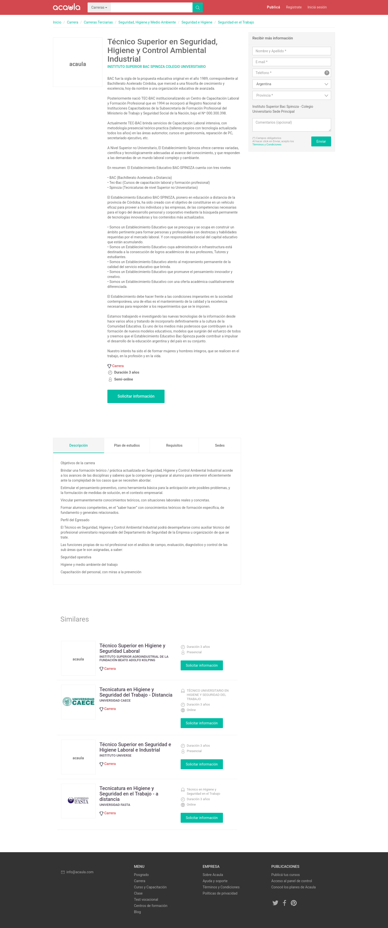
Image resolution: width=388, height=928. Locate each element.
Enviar (321, 141)
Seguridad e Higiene (196, 22)
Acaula (66, 7)
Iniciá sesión (317, 7)
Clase (138, 893)
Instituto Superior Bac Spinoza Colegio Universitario (156, 67)
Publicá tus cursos (285, 875)
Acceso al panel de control (291, 881)
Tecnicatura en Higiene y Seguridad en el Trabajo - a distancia (128, 793)
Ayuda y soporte (215, 881)
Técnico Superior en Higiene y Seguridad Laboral (132, 648)
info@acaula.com (77, 872)
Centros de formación (151, 906)
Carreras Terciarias (98, 22)
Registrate (294, 7)
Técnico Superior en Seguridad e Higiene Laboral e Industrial (135, 747)
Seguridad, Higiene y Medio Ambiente (147, 22)
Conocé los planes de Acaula (293, 887)
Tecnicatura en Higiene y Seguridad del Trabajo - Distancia (135, 692)
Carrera (72, 22)
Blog (137, 912)
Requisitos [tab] (174, 445)
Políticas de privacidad (220, 893)
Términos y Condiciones (266, 144)
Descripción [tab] (78, 445)
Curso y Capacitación (150, 887)
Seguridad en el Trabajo (236, 22)
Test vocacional (146, 899)
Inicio (57, 22)
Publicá (273, 7)
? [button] (327, 73)
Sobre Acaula (213, 875)
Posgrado (141, 875)
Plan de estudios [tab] (127, 445)
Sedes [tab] (220, 445)
